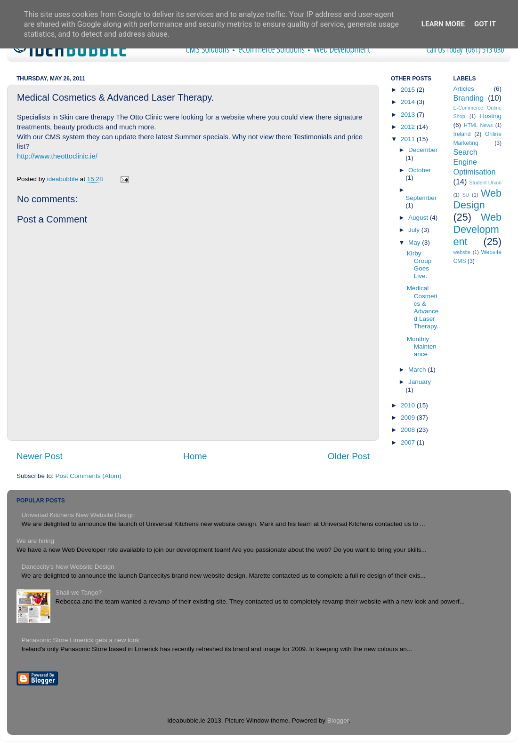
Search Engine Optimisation (474, 162)
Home (195, 456)
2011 (409, 139)
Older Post (349, 456)
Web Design (477, 199)
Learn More (443, 24)
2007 (409, 442)
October (419, 170)
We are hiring (35, 540)
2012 (409, 126)
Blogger (338, 720)
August (419, 217)
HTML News (478, 125)
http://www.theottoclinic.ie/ (57, 156)
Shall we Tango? (78, 592)
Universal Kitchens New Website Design (78, 514)
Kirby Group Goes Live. (419, 265)
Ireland (462, 134)
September (421, 197)
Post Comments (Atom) (88, 475)
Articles (463, 88)
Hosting (491, 115)
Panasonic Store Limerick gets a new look (80, 640)
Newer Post (39, 456)
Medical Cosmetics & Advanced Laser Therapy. (423, 307)
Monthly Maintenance (422, 346)
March (418, 369)
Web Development (477, 229)
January (419, 381)
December (422, 149)
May (415, 242)
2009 (409, 417)
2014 (409, 101)
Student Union (485, 182)
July (414, 229)
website (462, 252)
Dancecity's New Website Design (67, 566)
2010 (409, 405)
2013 (409, 114)
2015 (409, 89)
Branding (468, 98)
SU (465, 195)
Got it (485, 24)
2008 (409, 429)
